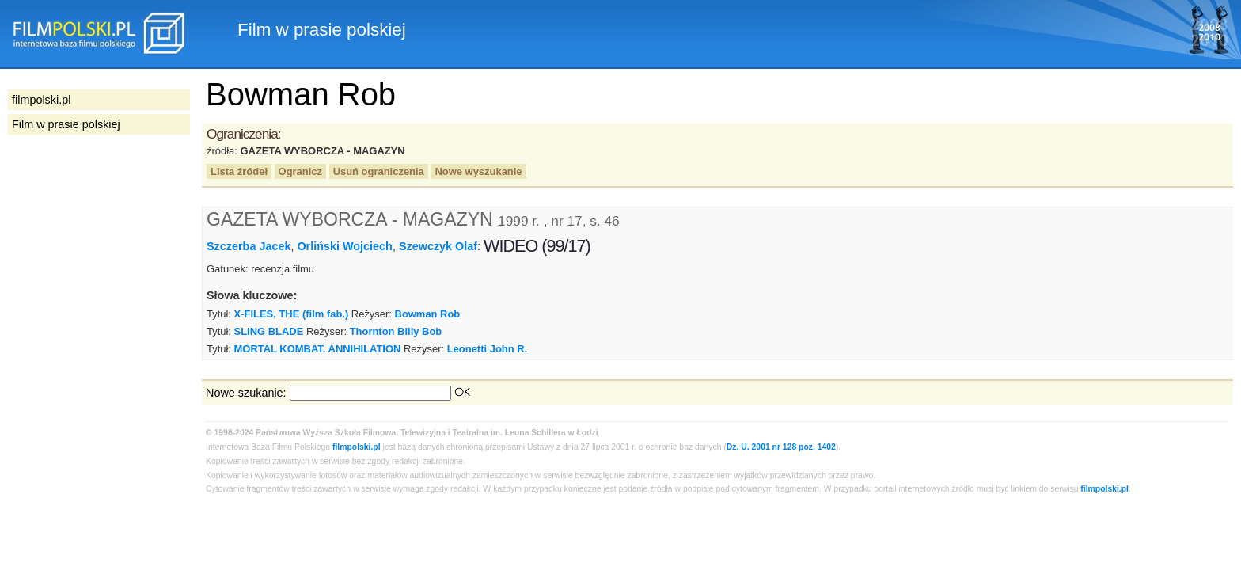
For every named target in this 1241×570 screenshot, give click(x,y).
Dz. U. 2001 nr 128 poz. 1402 (781, 447)
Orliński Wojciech (345, 246)
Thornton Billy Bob (396, 331)
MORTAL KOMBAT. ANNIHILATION (317, 349)
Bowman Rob (428, 314)
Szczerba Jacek (248, 246)
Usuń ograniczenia (378, 171)
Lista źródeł (239, 171)
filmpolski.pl (356, 447)
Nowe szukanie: (246, 392)
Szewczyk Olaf (438, 246)
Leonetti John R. (487, 349)
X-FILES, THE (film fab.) (291, 314)
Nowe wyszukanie (478, 171)
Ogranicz (300, 171)
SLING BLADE (269, 331)
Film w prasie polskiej (66, 124)
